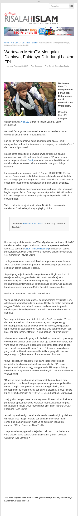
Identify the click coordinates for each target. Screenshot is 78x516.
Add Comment (37, 66)
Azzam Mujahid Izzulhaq (36, 248)
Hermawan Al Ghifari (32, 223)
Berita (66, 66)
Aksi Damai (49, 66)
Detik (30, 160)
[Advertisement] (41, 73)
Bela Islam (59, 66)
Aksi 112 (24, 121)
